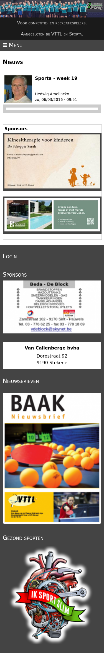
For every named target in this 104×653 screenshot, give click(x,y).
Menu (12, 45)
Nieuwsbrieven (21, 381)
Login (10, 256)
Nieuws (13, 62)
